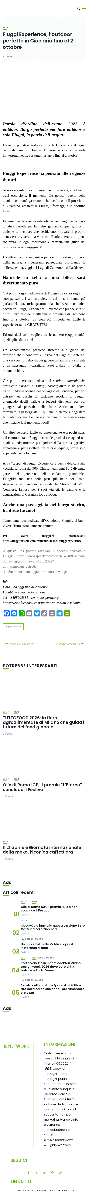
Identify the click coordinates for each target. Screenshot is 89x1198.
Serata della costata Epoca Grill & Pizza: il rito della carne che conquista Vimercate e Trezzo (53, 989)
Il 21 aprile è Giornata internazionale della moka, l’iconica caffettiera (42, 850)
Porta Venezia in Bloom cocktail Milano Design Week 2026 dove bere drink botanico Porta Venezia (51, 966)
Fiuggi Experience (13, 626)
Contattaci (24, 1190)
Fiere (16, 712)
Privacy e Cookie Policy (55, 1190)
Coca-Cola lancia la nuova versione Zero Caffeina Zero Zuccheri (53, 927)
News (24, 920)
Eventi (6, 27)
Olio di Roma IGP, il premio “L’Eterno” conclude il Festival (42, 787)
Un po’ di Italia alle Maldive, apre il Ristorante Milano (47, 946)
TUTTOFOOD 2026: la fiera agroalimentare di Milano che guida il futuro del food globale (44, 722)
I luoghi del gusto (32, 939)
